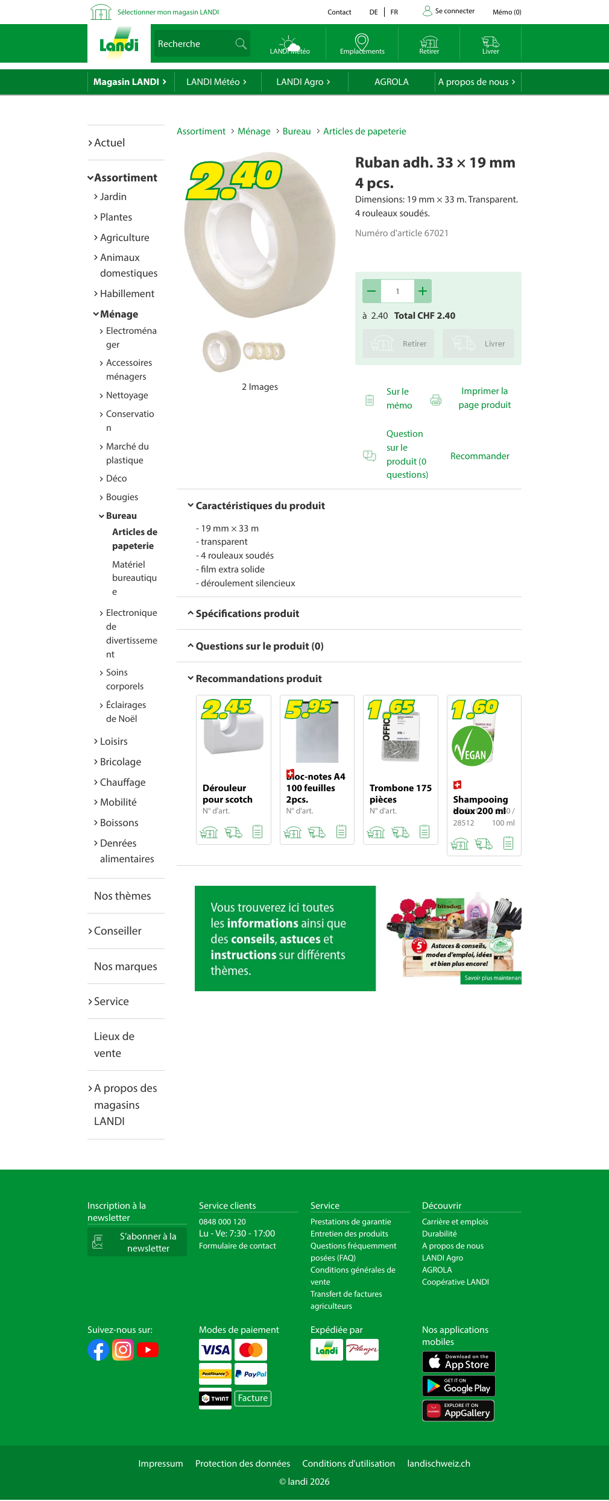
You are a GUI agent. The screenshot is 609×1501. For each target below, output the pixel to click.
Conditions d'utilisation (348, 1464)
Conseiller (118, 930)
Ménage (119, 314)
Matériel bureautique (134, 578)
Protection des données (243, 1464)
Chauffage (123, 782)
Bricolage (120, 761)
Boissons (119, 822)
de (374, 12)
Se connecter (455, 11)
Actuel (109, 142)
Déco (116, 478)
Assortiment (125, 177)
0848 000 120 (222, 1221)
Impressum (161, 1464)
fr (394, 12)
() (507, 12)
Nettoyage (127, 395)
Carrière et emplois (455, 1221)
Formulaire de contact (237, 1245)
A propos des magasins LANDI (125, 1104)
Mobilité (118, 802)
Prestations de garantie (351, 1221)
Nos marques (125, 966)
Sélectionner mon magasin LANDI (168, 12)
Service (111, 1001)
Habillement (127, 293)
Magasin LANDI (126, 82)
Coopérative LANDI (455, 1281)
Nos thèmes (122, 895)
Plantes (116, 217)
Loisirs (114, 741)
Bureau (121, 516)
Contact (339, 12)
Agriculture (125, 237)
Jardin (113, 196)
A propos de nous (473, 82)
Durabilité (439, 1233)
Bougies (122, 497)
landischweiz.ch (439, 1464)
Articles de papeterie (364, 131)
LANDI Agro (299, 82)
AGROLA (391, 82)
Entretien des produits (349, 1233)
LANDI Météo (213, 82)
